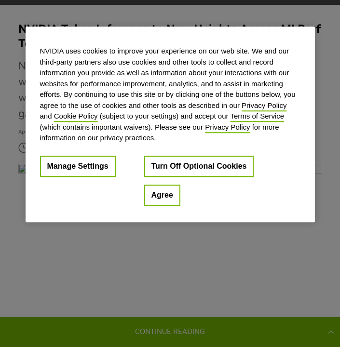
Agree (162, 195)
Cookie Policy (76, 116)
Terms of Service (257, 116)
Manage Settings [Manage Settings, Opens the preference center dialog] (78, 166)
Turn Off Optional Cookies (199, 166)
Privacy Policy (264, 105)
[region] (170, 124)
